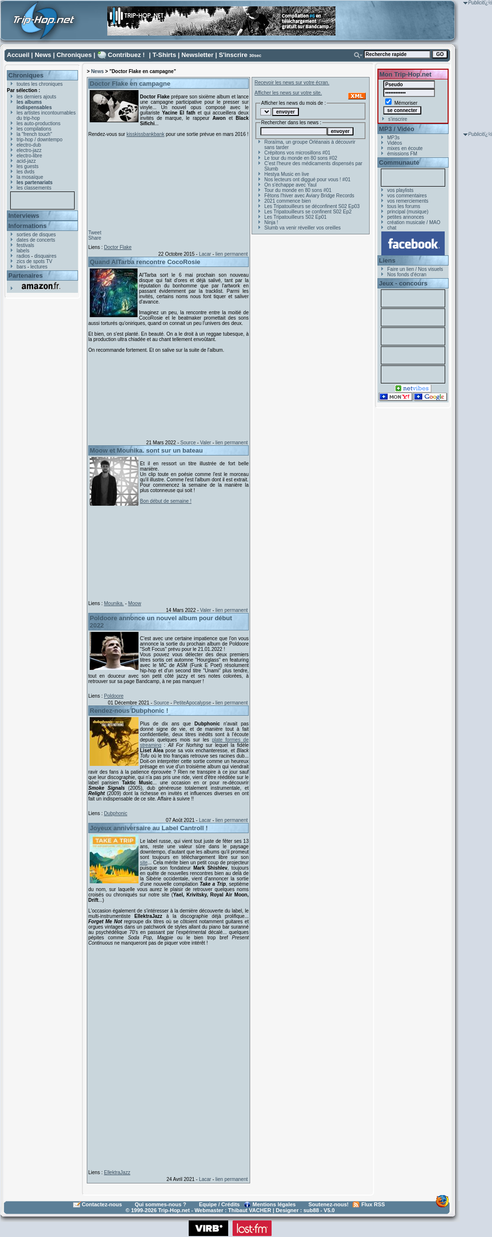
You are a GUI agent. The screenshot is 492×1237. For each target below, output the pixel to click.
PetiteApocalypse (192, 702)
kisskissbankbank (145, 134)
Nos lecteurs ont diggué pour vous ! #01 (307, 179)
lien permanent (232, 254)
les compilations (34, 129)
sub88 (311, 1210)
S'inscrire (233, 54)
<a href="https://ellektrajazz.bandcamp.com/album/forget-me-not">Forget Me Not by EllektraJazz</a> (166, 1056)
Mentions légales (274, 1204)
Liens (387, 260)
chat (391, 227)
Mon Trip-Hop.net (405, 74)
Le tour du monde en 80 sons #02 (300, 158)
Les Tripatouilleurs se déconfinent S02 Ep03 (312, 206)
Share (94, 238)
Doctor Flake (118, 247)
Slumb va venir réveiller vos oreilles (302, 227)
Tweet (94, 232)
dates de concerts (36, 240)
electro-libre (29, 155)
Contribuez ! (126, 54)
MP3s (393, 137)
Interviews (23, 215)
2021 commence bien (287, 201)
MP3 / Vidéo (396, 129)
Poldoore (113, 696)
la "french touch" (34, 134)
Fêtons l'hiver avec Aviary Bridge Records (309, 195)
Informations (27, 225)
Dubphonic (115, 813)
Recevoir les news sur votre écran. (292, 82)
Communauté (399, 162)
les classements (34, 187)
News (43, 54)
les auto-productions (38, 123)
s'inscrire (397, 119)
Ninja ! (271, 222)
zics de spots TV (34, 261)
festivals (25, 245)
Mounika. (114, 603)
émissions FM (402, 153)
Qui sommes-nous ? (160, 1204)
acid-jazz (26, 161)
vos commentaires (407, 195)
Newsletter (197, 54)
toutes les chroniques (40, 84)
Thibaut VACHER (249, 1210)
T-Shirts (164, 54)
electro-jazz (29, 150)
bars (21, 266)
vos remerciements (407, 201)
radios (23, 256)
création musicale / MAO (413, 222)
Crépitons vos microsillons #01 (297, 152)
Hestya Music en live (286, 174)
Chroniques (74, 54)
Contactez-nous (102, 1204)
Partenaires (25, 275)
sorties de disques (36, 234)
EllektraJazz (117, 1172)
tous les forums (403, 206)
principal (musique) (407, 211)
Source (188, 442)
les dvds (26, 171)
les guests (28, 166)
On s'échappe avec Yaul (290, 185)
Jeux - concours (403, 283)
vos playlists (400, 190)
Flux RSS (373, 1204)
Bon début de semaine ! (166, 501)
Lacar (205, 254)
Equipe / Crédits (219, 1204)
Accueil (18, 54)
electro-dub (29, 145)
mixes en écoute (405, 148)
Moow (134, 603)
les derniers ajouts (36, 96)
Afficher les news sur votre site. (288, 92)
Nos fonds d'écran (406, 274)
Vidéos (394, 143)
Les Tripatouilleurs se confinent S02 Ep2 (308, 211)
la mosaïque (30, 177)
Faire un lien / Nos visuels (415, 269)
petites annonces (405, 217)
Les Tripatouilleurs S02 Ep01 (295, 217)
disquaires (45, 256)
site (144, 862)
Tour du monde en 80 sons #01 (298, 190)
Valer (205, 442)
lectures (38, 266)
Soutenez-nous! (329, 1204)
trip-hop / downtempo (39, 139)
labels (23, 250)
